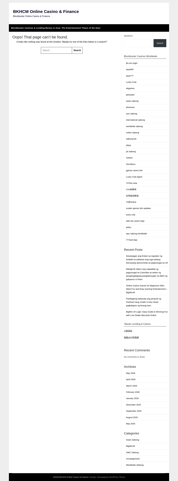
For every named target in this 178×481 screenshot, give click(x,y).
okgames (130, 88)
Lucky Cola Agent (134, 177)
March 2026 (131, 386)
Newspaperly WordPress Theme (111, 477)
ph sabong (131, 151)
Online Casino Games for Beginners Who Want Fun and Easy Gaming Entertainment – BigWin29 (146, 289)
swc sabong (131, 113)
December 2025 (133, 405)
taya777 (129, 76)
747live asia (131, 183)
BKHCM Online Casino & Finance (46, 11)
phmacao (130, 107)
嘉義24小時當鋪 (131, 337)
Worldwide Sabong (135, 465)
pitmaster (130, 95)
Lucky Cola (131, 82)
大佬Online (131, 202)
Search (128, 36)
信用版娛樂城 (132, 196)
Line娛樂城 (131, 189)
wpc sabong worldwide (136, 233)
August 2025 (132, 417)
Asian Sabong (132, 440)
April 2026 (130, 379)
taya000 (129, 69)
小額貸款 (128, 331)
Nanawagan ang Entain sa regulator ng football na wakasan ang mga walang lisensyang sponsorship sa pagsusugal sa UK (147, 259)
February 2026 (133, 392)
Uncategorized (132, 458)
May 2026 (130, 373)
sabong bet (131, 139)
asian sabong (132, 101)
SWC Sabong (132, 452)
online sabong (132, 132)
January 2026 (132, 398)
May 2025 (130, 423)
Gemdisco (130, 164)
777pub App (131, 240)
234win (129, 158)
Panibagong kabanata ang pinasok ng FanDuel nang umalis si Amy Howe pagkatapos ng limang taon (143, 302)
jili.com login (131, 63)
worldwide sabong (134, 126)
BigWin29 (130, 446)
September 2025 (133, 411)
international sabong (135, 120)
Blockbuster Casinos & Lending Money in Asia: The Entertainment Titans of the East (55, 28)
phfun (128, 227)
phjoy (128, 145)
